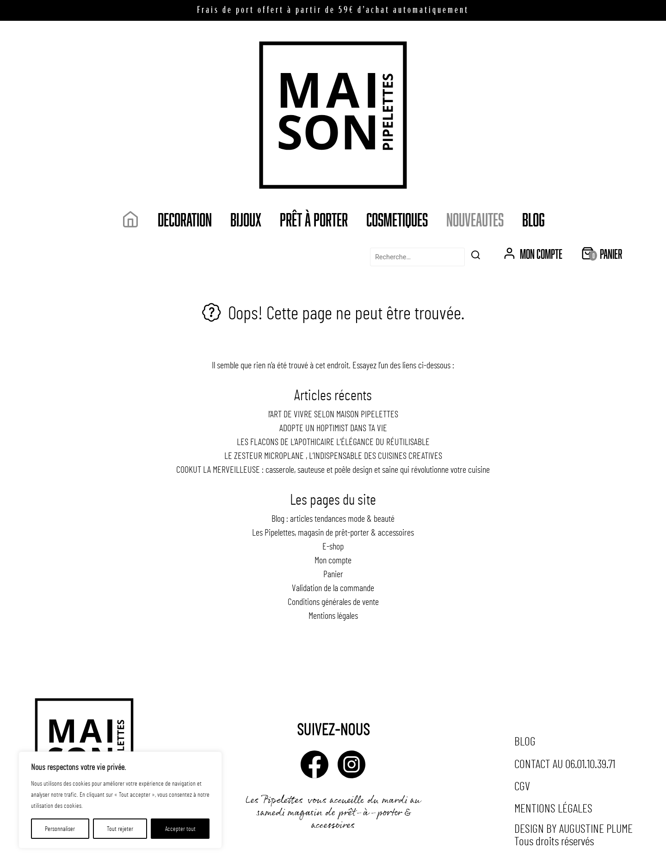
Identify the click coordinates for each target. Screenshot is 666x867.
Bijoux (245, 219)
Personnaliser (60, 828)
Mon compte (333, 559)
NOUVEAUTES (475, 219)
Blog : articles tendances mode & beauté (333, 518)
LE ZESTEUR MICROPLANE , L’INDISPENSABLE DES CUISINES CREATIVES (333, 455)
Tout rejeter (120, 828)
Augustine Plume (596, 828)
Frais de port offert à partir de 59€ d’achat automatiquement (333, 10)
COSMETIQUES (397, 219)
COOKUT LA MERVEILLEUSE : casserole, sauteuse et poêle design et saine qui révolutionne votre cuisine (333, 469)
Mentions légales (333, 615)
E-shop (333, 545)
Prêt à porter (314, 219)
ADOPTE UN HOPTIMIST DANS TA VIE (333, 427)
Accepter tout (180, 828)
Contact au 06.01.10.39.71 (564, 763)
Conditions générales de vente (333, 601)
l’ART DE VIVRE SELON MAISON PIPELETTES (333, 413)
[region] (120, 800)
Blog (533, 219)
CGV (522, 785)
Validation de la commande (333, 587)
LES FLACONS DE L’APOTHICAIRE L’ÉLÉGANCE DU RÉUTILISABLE (333, 441)
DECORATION (185, 219)
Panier (333, 573)
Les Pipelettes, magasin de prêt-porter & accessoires (333, 531)
